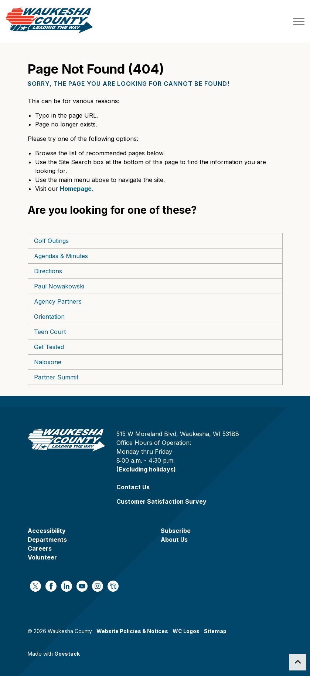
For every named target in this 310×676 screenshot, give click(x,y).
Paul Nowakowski (59, 286)
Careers (40, 548)
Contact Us (133, 487)
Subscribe (176, 530)
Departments (47, 539)
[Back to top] (297, 662)
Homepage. (76, 188)
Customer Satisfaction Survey (161, 501)
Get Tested (49, 347)
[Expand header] (299, 21)
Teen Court (50, 331)
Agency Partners (58, 301)
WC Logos (186, 631)
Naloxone (47, 362)
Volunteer (42, 557)
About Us (174, 539)
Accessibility (47, 530)
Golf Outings (51, 240)
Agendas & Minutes (61, 256)
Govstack (67, 653)
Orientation (49, 316)
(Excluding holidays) (146, 469)
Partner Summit (56, 377)
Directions (48, 271)
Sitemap (215, 631)
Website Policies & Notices (132, 631)
